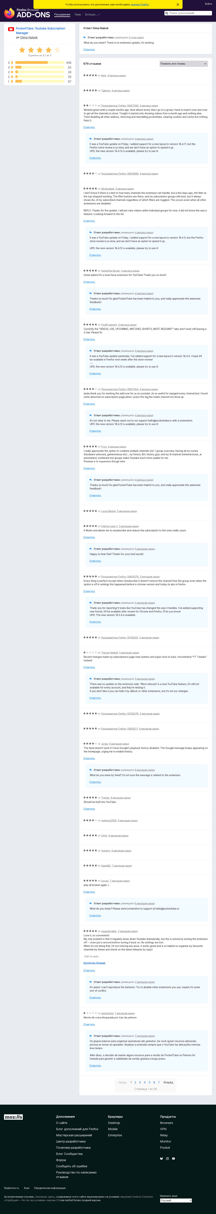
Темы (77, 14)
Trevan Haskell (109, 652)
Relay (164, 1135)
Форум (61, 1160)
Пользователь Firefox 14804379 (119, 576)
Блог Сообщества (69, 1154)
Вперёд (168, 1082)
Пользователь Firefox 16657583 (119, 105)
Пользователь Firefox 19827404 (119, 389)
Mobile (113, 1129)
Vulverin (105, 850)
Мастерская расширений (74, 1135)
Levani (105, 880)
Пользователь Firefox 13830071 (119, 728)
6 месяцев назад (149, 728)
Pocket (165, 1147)
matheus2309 (108, 820)
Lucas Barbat (108, 511)
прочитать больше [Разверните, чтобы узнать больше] (94, 962)
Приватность (11, 1188)
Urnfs (104, 835)
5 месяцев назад (127, 511)
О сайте (61, 1123)
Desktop (114, 1123)
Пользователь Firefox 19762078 (119, 713)
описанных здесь (45, 1196)
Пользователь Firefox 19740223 (119, 637)
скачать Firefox (140, 4)
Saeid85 (106, 865)
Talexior (105, 90)
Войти (208, 3)
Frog (103, 446)
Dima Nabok (29, 37)
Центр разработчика (71, 1141)
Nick (103, 75)
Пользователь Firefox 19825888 (119, 173)
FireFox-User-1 (109, 526)
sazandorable (109, 931)
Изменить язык (168, 1195)
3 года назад (136, 37)
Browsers (166, 1123)
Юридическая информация (50, 1188)
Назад (122, 1082)
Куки (26, 1188)
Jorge (104, 743)
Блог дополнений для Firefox (77, 1129)
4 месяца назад (116, 75)
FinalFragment (109, 324)
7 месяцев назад (122, 865)
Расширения (62, 14)
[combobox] (188, 13)
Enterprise (115, 1135)
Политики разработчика (73, 1147)
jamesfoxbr (107, 1013)
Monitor (165, 1141)
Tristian (105, 797)
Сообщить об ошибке (71, 1166)
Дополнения (65, 1116)
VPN (163, 1129)
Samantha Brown (110, 270)
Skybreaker (107, 188)
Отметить (89, 49)
